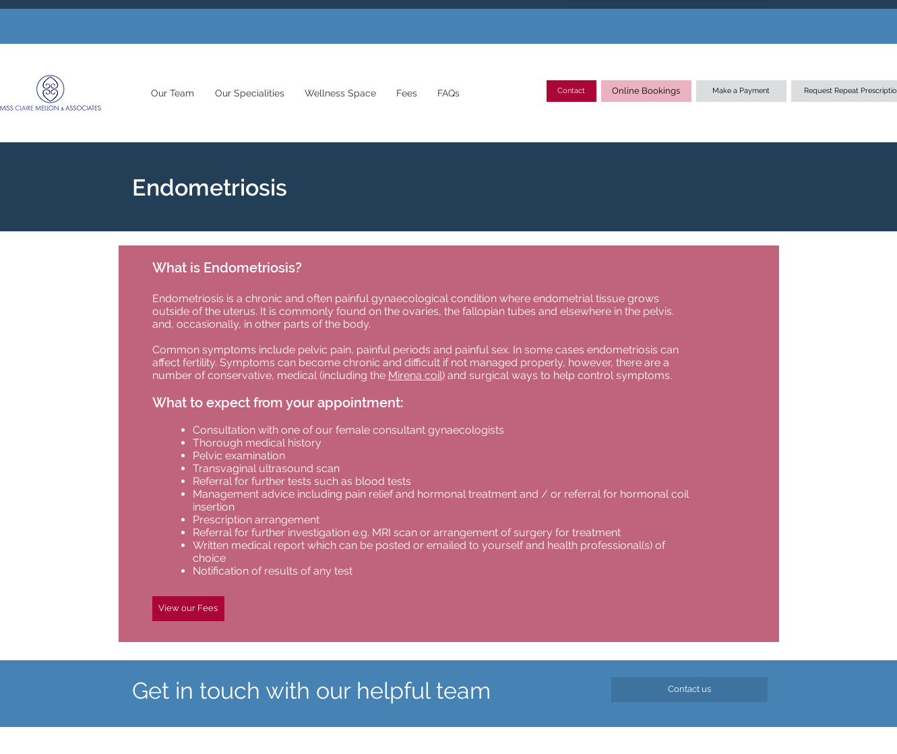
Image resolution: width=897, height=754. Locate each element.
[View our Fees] (188, 608)
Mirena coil (415, 375)
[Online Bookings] (646, 91)
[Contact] (571, 91)
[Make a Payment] (741, 91)
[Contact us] (689, 689)
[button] (173, 93)
